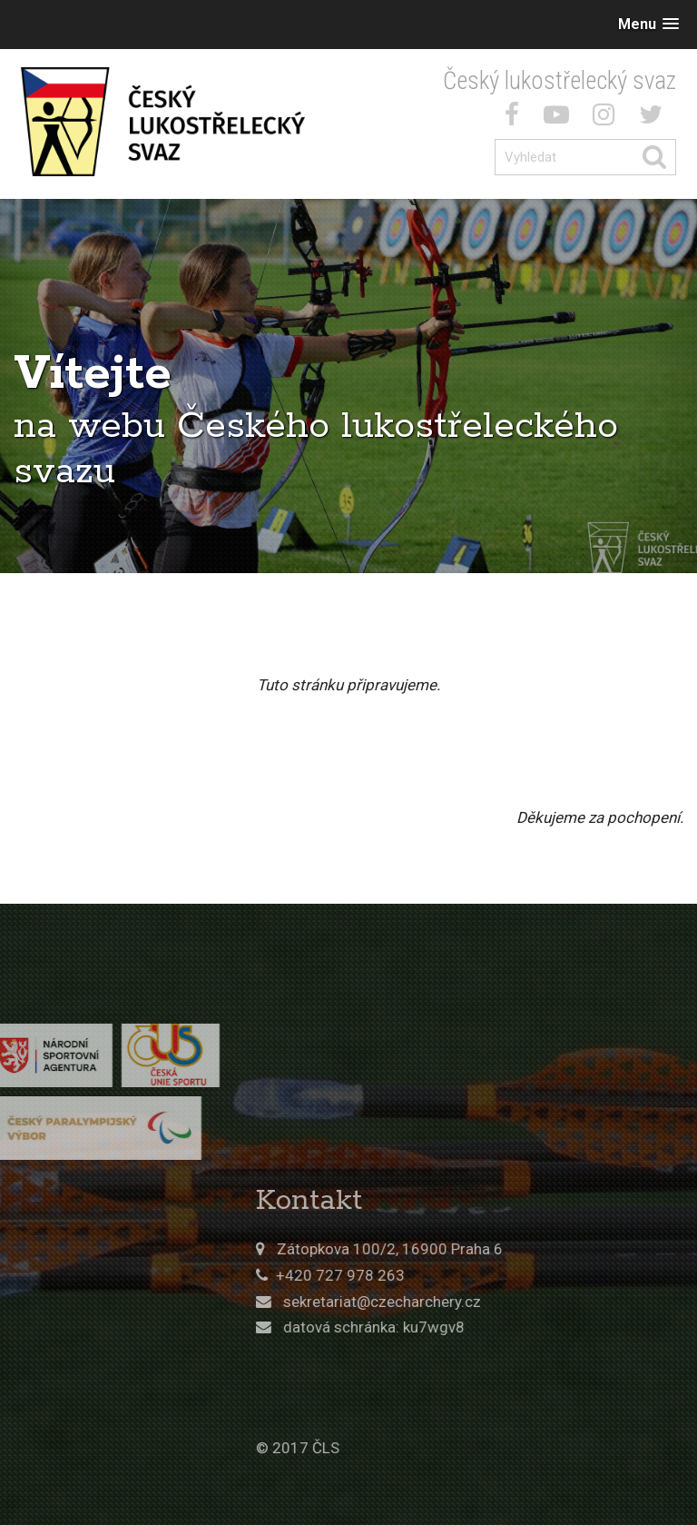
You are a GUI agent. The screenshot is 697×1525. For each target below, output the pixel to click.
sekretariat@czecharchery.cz (502, 1301)
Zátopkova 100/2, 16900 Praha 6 (510, 1249)
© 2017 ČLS (417, 1448)
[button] (648, 24)
